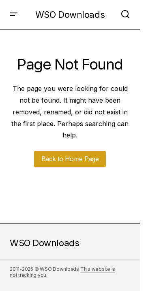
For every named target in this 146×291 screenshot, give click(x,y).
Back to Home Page (70, 159)
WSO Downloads (70, 14)
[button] (14, 14)
